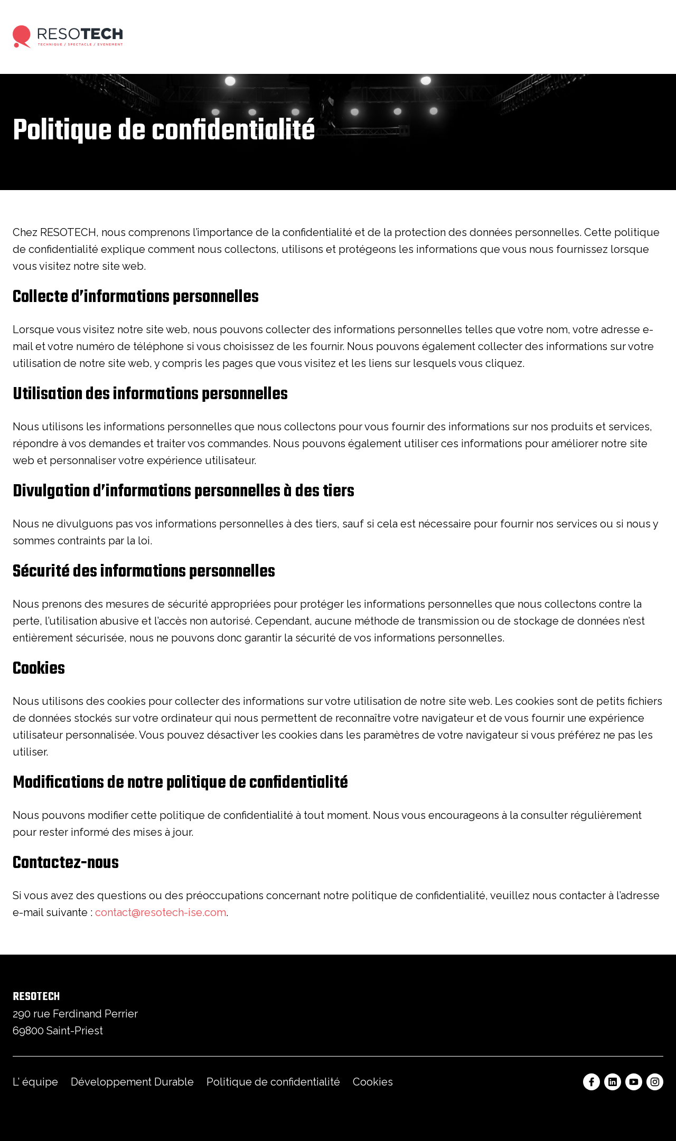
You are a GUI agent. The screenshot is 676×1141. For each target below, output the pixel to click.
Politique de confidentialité (273, 1082)
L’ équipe (35, 1082)
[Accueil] (68, 37)
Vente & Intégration (455, 37)
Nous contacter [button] (623, 37)
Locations (285, 37)
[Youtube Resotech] (633, 1081)
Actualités (537, 37)
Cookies (373, 1082)
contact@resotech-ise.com (160, 912)
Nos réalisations (361, 37)
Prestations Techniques (196, 37)
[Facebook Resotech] (591, 1081)
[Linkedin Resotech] (612, 1081)
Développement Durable (132, 1082)
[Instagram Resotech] (654, 1081)
